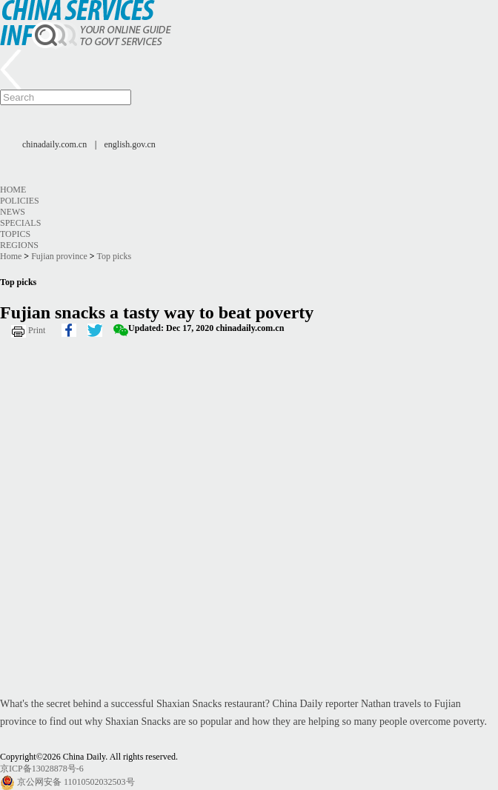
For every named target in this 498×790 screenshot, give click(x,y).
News (12, 212)
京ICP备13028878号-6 (42, 768)
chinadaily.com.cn (54, 144)
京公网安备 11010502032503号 (76, 782)
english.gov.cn (130, 144)
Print (36, 330)
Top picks (113, 256)
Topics (15, 234)
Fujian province (59, 256)
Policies (19, 200)
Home (13, 189)
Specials (20, 223)
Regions (19, 245)
